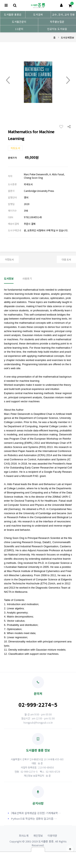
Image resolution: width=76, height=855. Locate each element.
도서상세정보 (67, 37)
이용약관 (52, 835)
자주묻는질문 (57, 22)
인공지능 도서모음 (57, 29)
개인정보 (38, 835)
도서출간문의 (19, 22)
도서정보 (9, 278)
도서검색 (38, 14)
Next (68, 80)
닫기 (38, 849)
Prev (8, 80)
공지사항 (38, 795)
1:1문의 (19, 29)
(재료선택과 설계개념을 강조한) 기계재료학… (36, 813)
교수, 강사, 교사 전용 (63, 14)
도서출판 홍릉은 (12, 14)
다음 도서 (66, 259)
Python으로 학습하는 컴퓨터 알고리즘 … (34, 818)
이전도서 (9, 259)
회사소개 (23, 835)
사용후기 (27, 278)
